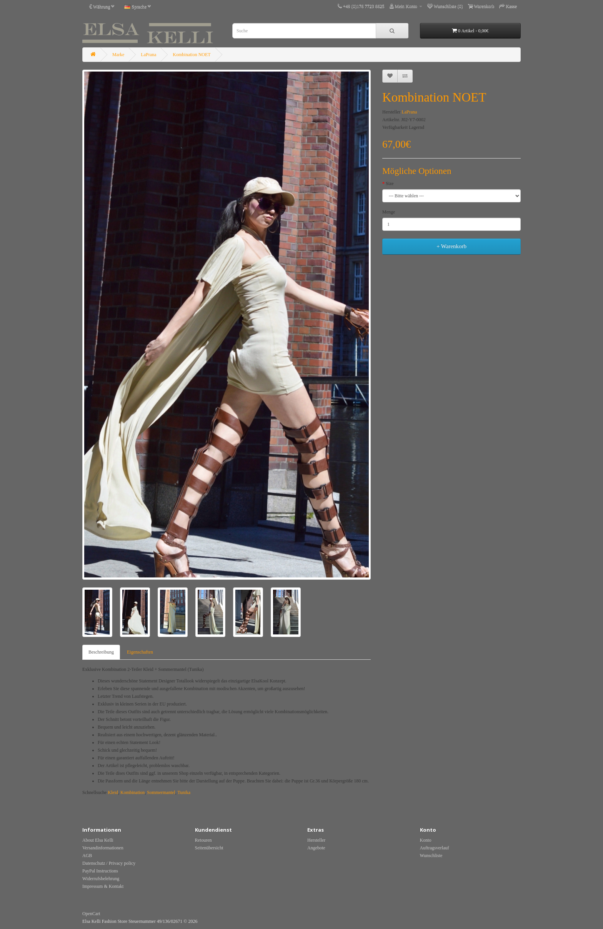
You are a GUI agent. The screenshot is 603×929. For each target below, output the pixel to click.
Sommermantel (161, 792)
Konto (425, 840)
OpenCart (91, 913)
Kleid (113, 792)
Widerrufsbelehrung (100, 878)
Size (390, 183)
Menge (388, 212)
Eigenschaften (140, 652)
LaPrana (148, 54)
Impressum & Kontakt (102, 886)
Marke (118, 54)
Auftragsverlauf (434, 848)
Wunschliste (431, 855)
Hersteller (316, 840)
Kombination (132, 792)
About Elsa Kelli (97, 840)
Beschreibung (101, 652)
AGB (87, 855)
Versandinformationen (102, 848)
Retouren (203, 840)
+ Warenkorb (451, 246)
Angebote (316, 848)
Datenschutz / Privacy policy (108, 863)
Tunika (183, 792)
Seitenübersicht (209, 848)
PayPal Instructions (100, 871)
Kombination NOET (191, 54)
